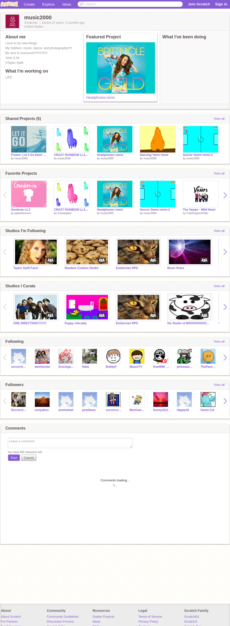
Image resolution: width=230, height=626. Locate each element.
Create (29, 4)
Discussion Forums (60, 621)
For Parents (9, 621)
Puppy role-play (76, 323)
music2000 (21, 158)
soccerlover (19, 366)
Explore (48, 4)
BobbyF (111, 366)
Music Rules (175, 268)
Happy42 (183, 410)
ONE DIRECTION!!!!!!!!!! (29, 323)
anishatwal (65, 410)
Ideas (66, 4)
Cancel (29, 458)
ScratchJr (191, 621)
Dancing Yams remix (154, 155)
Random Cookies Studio (82, 268)
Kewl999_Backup (161, 366)
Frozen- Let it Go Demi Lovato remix (29, 155)
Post (14, 458)
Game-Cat (207, 410)
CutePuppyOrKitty (197, 213)
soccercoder (114, 410)
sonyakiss (42, 410)
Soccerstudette (19, 410)
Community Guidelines (63, 616)
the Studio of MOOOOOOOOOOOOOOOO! (189, 323)
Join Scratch (199, 4)
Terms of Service (150, 616)
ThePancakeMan (208, 366)
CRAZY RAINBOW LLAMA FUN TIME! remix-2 (72, 155)
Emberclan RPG (127, 268)
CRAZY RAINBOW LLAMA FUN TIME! (72, 209)
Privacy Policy (148, 621)
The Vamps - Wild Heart (199, 209)
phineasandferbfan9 (185, 366)
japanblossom (23, 213)
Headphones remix (100, 97)
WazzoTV (135, 366)
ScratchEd (191, 616)
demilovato (42, 366)
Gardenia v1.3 (20, 209)
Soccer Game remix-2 (198, 155)
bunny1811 (160, 410)
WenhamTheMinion (137, 410)
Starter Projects (104, 616)
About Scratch (11, 616)
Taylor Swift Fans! (25, 268)
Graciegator (65, 213)
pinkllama (88, 410)
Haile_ (86, 366)
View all (219, 118)
